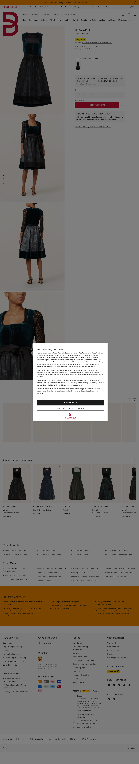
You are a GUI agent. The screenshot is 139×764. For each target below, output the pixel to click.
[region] (70, 382)
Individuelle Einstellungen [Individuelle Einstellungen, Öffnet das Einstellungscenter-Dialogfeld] (70, 408)
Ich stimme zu (70, 402)
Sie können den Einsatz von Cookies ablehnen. (65, 385)
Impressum (40, 393)
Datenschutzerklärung (88, 391)
